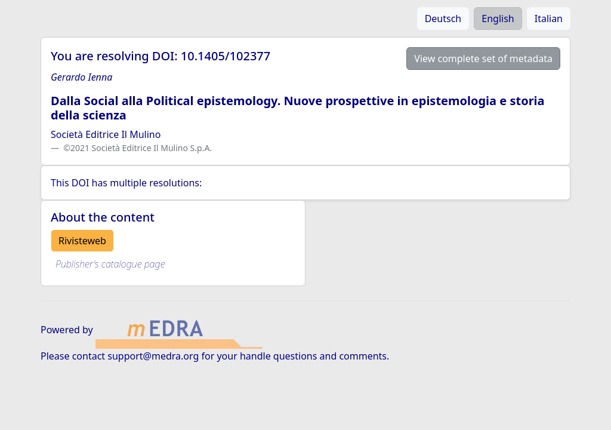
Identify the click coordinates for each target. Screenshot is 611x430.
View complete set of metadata (483, 58)
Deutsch (443, 18)
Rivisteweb (82, 240)
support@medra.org (153, 356)
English (498, 18)
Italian (549, 18)
